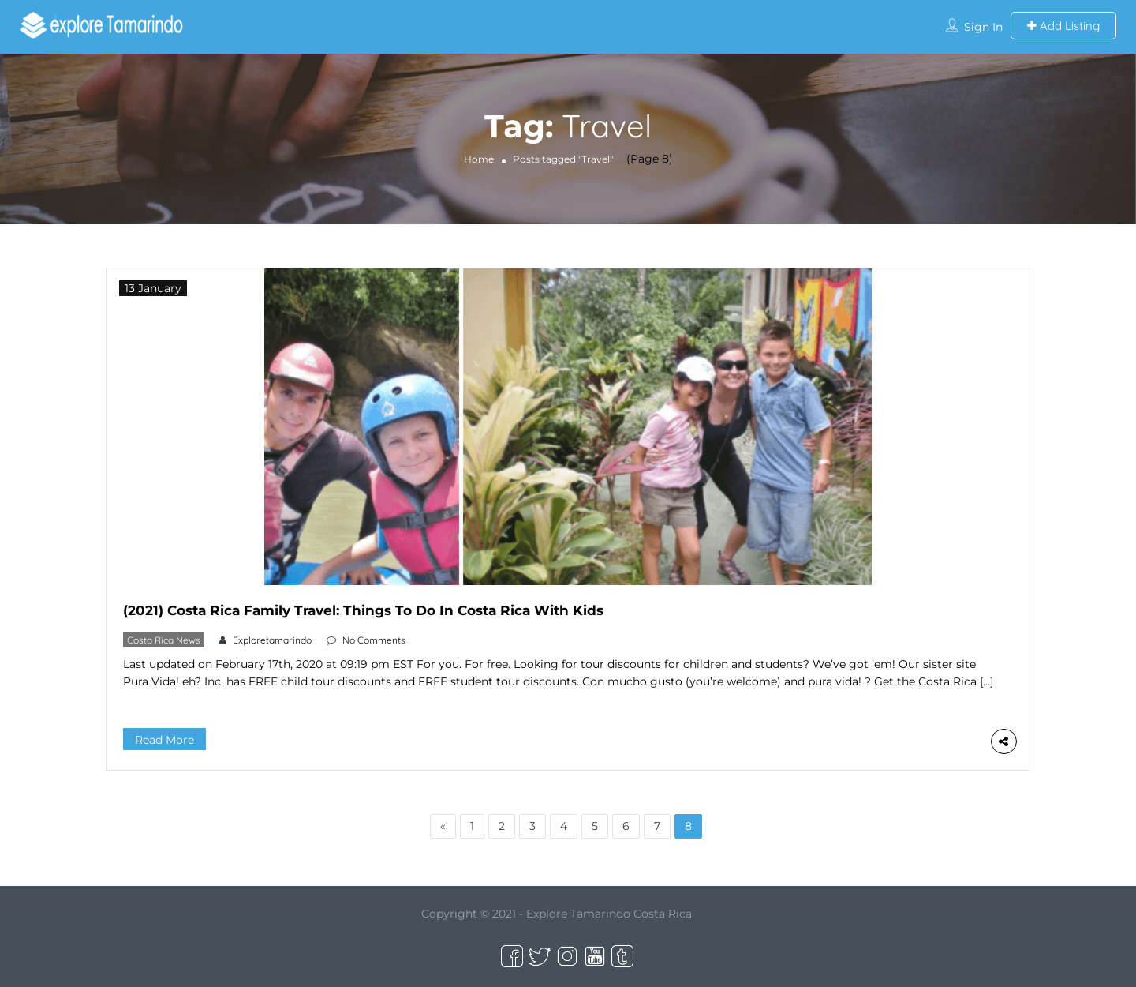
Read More (164, 740)
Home (479, 159)
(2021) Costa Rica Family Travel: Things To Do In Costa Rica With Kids (363, 610)
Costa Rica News (163, 640)
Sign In (983, 27)
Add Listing (1063, 25)
